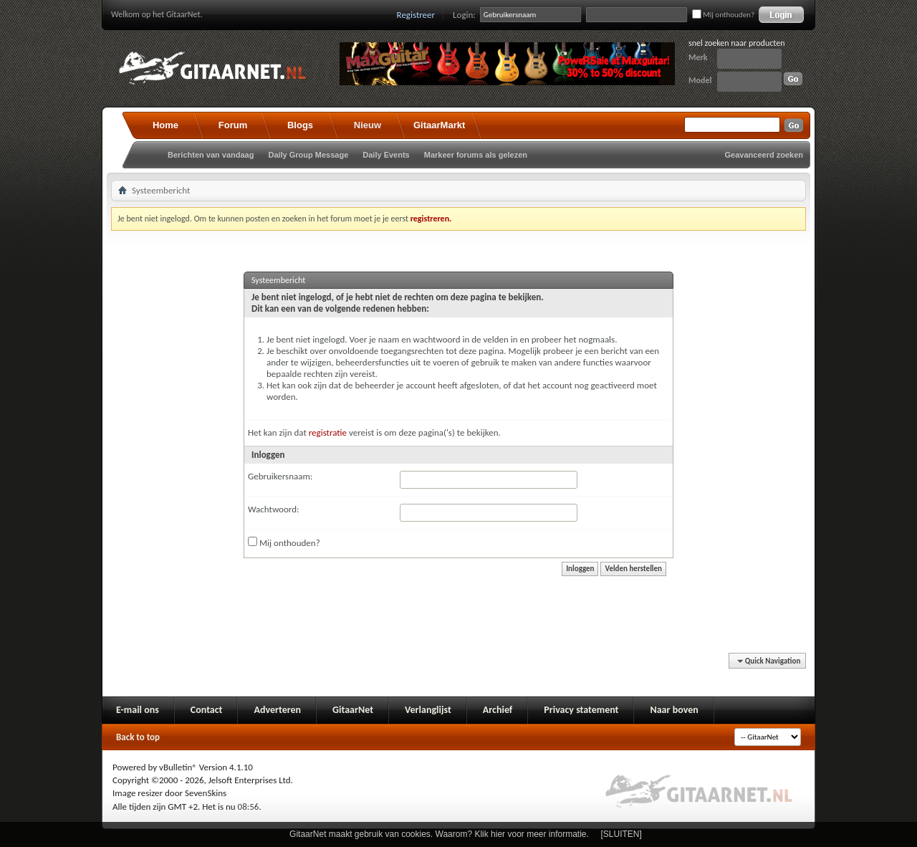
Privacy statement (581, 710)
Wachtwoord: (273, 509)
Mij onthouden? (723, 14)
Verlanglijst (428, 710)
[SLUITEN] (621, 834)
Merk (698, 57)
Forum (233, 125)
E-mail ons (137, 710)
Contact (207, 710)
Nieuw (367, 125)
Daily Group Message (308, 154)
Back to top (138, 737)
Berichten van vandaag (211, 154)
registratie (328, 432)
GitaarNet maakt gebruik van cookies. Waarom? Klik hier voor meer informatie (437, 834)
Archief (497, 710)
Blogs (300, 125)
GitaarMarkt (439, 125)
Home (165, 125)
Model (699, 80)
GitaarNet (352, 710)
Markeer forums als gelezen (475, 154)
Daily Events (386, 154)
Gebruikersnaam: (280, 476)
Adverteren (277, 710)
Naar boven (674, 710)
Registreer (416, 14)
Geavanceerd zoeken (764, 154)
